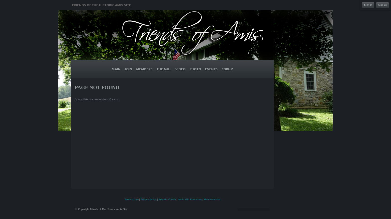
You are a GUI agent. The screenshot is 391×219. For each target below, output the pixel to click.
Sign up (382, 4)
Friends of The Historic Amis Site (101, 5)
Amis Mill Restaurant (190, 199)
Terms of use (131, 199)
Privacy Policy (149, 199)
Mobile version (212, 199)
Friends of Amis (167, 199)
